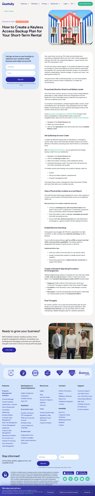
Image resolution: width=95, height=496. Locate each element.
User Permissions (7, 443)
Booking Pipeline (7, 415)
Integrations (25, 396)
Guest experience (22, 21)
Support (81, 386)
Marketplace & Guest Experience (28, 387)
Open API (24, 401)
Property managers (27, 438)
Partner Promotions (65, 391)
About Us (62, 412)
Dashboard (5, 428)
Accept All (87, 492)
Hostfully (62, 409)
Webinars (43, 403)
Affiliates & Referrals (65, 396)
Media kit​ (62, 422)
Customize (50, 492)
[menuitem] (25, 4)
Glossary (43, 405)
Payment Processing (8, 441)
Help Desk (81, 401)
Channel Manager (8, 399)
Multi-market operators (28, 440)
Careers (61, 425)
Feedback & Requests (66, 401)
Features (5, 386)
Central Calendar (7, 402)
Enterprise (24, 443)
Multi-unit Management (9, 423)
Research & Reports (46, 400)
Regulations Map (45, 415)
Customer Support (84, 391)
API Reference (82, 407)
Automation (6, 410)
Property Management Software (7, 393)
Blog (41, 395)
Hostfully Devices (26, 398)
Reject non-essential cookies (69, 492)
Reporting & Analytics (9, 435)
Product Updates (83, 409)
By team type (25, 431)
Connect (62, 386)
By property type (27, 409)
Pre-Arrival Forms (7, 438)
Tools (42, 409)
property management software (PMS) (63, 114)
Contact (61, 404)
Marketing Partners (65, 420)
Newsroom (62, 399)
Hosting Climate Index (47, 413)
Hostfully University (84, 404)
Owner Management (8, 425)
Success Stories (45, 397)
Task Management (8, 446)
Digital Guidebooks (27, 393)
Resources (44, 386)
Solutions (24, 406)
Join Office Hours (83, 394)
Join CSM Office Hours (85, 396)
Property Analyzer (46, 423)
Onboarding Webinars (85, 399)
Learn (42, 391)
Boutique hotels (26, 423)
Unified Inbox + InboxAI (9, 404)
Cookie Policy (29, 493)
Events (61, 394)
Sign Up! (21, 79)
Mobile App (6, 412)
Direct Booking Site (8, 407)
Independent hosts (27, 435)
